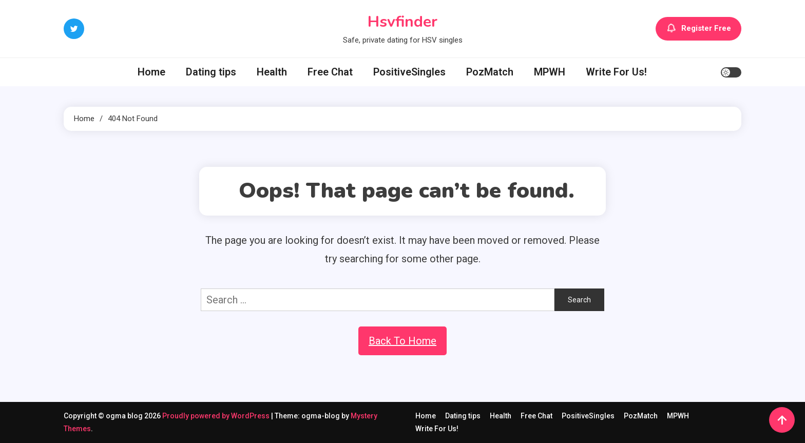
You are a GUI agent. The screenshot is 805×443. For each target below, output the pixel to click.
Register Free (698, 29)
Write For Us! (616, 72)
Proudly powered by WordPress (216, 416)
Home (151, 72)
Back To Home (402, 341)
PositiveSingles (409, 72)
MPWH (549, 72)
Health (272, 72)
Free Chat (330, 72)
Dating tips (211, 72)
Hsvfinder (402, 21)
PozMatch (489, 72)
